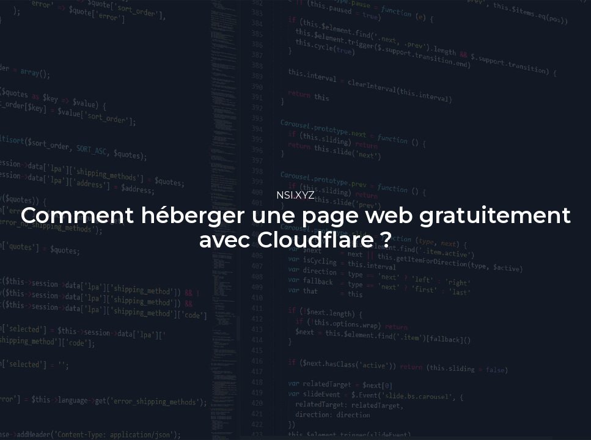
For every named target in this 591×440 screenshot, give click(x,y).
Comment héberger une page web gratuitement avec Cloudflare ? (295, 227)
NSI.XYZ (295, 195)
